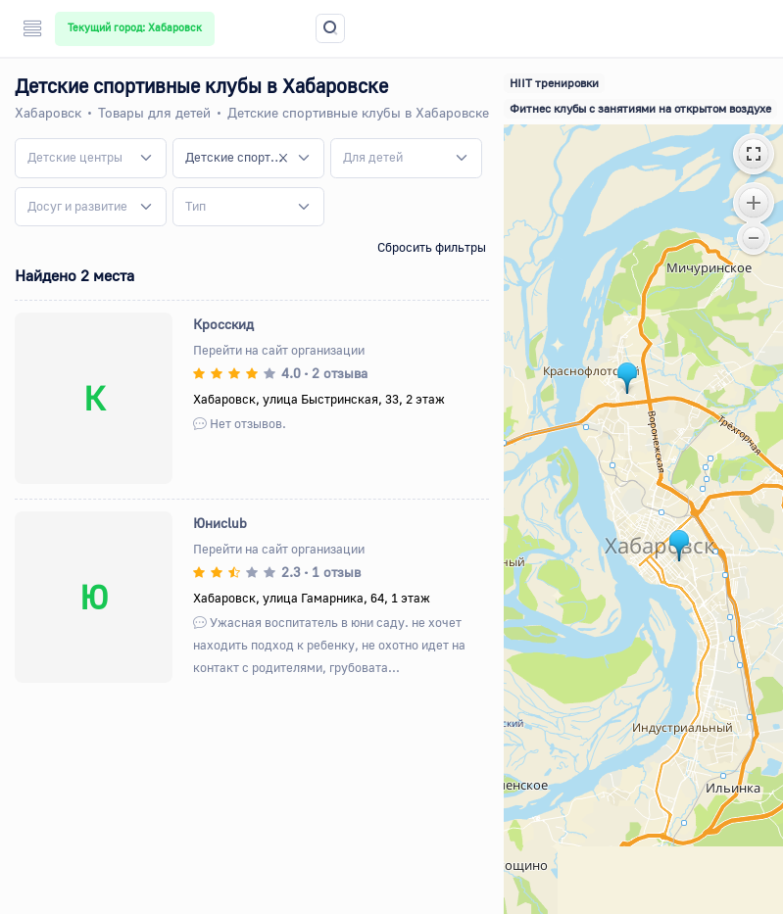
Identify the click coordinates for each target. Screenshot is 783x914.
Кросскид (223, 323)
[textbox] (74, 158)
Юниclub (220, 522)
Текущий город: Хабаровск (135, 27)
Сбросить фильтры (431, 247)
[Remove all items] (283, 158)
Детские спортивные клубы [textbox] (236, 157)
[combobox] (91, 157)
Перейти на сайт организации (279, 350)
